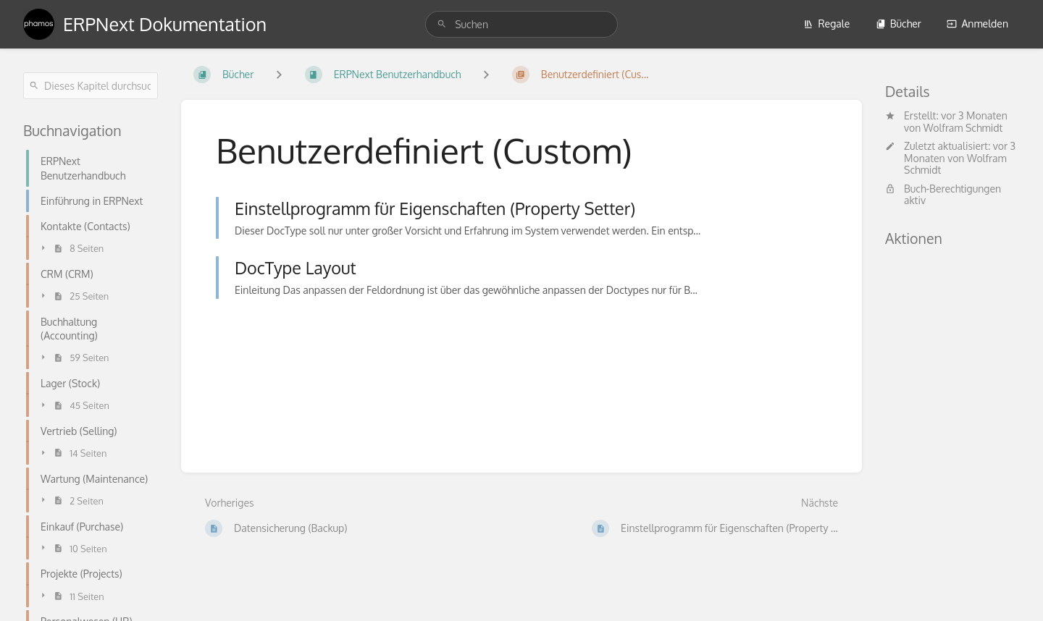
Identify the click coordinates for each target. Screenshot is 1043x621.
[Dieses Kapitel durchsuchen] (90, 85)
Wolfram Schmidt (963, 128)
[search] (521, 24)
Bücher (898, 23)
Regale (826, 23)
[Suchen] (442, 24)
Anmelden (977, 23)
